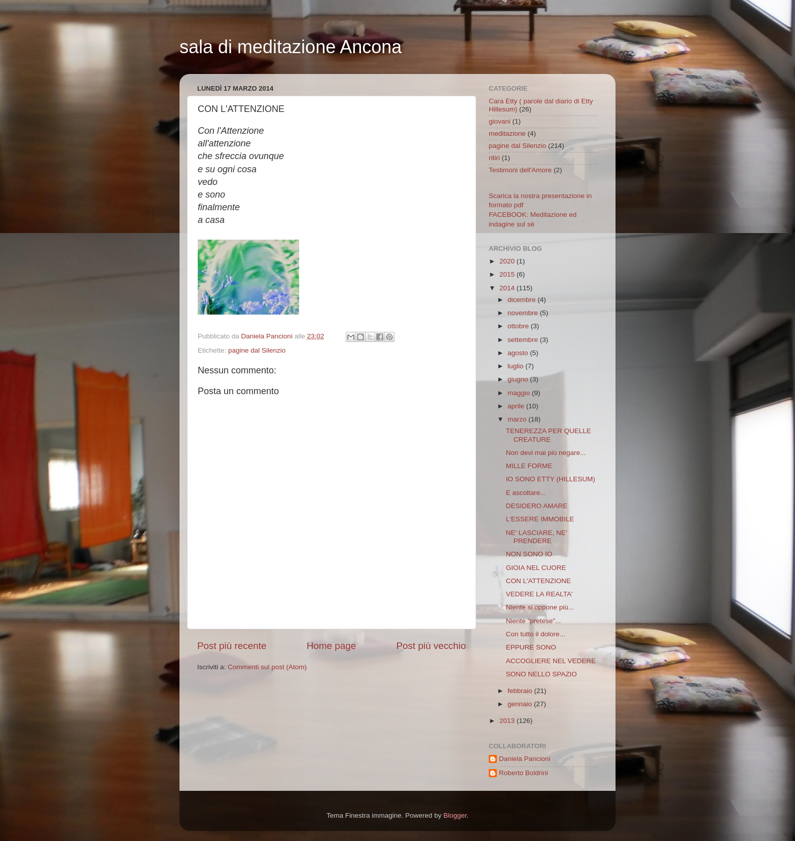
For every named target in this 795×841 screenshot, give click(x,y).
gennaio (521, 704)
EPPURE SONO (531, 647)
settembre (524, 339)
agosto (519, 353)
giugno (519, 379)
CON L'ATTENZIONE (538, 581)
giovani (500, 121)
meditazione (507, 133)
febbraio (521, 691)
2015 (508, 274)
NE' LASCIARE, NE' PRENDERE (536, 537)
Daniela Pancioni (524, 758)
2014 (508, 288)
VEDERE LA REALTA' (539, 594)
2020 (508, 261)
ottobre (519, 326)
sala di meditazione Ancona (290, 46)
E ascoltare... (526, 492)
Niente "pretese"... (533, 621)
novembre (524, 313)
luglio (516, 366)
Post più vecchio (431, 645)
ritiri (494, 158)
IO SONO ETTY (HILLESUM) (550, 479)
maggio (520, 393)
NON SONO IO (529, 554)
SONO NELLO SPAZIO (541, 674)
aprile (517, 406)
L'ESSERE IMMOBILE (540, 519)
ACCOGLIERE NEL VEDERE (551, 661)
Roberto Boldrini (523, 773)
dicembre (522, 299)
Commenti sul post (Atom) (267, 667)
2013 (508, 720)
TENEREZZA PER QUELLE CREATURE (548, 435)
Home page (331, 645)
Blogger (454, 815)
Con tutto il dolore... (535, 634)
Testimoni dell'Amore (520, 170)
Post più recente (232, 645)
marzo (518, 419)
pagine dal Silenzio (256, 350)
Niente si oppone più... (540, 607)
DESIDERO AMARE (537, 506)
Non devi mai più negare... (546, 452)
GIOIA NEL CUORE (536, 567)
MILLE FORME (529, 466)
